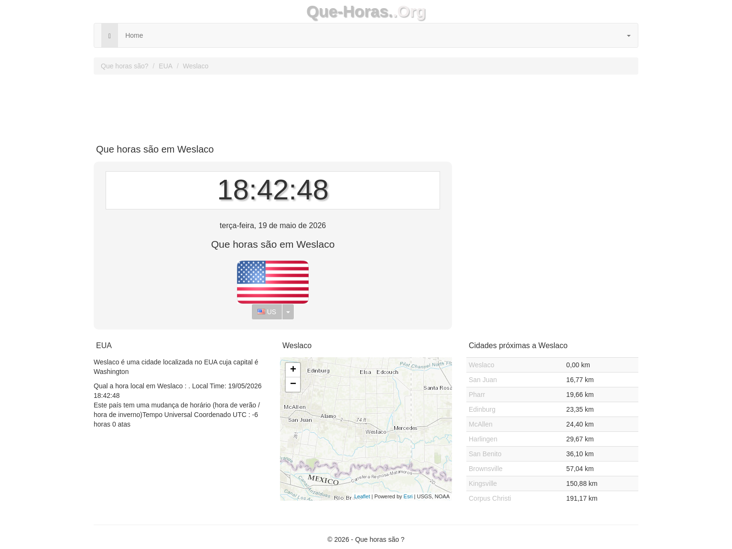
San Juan (483, 380)
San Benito (485, 454)
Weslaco (195, 66)
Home (134, 35)
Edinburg (482, 409)
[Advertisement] (366, 105)
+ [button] (293, 370)
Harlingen (483, 439)
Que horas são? (125, 66)
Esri (408, 496)
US (267, 312)
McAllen (481, 424)
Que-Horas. (349, 11)
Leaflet (362, 496)
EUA (165, 66)
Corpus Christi (490, 498)
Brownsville (486, 468)
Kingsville (483, 483)
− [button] (293, 384)
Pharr (477, 394)
